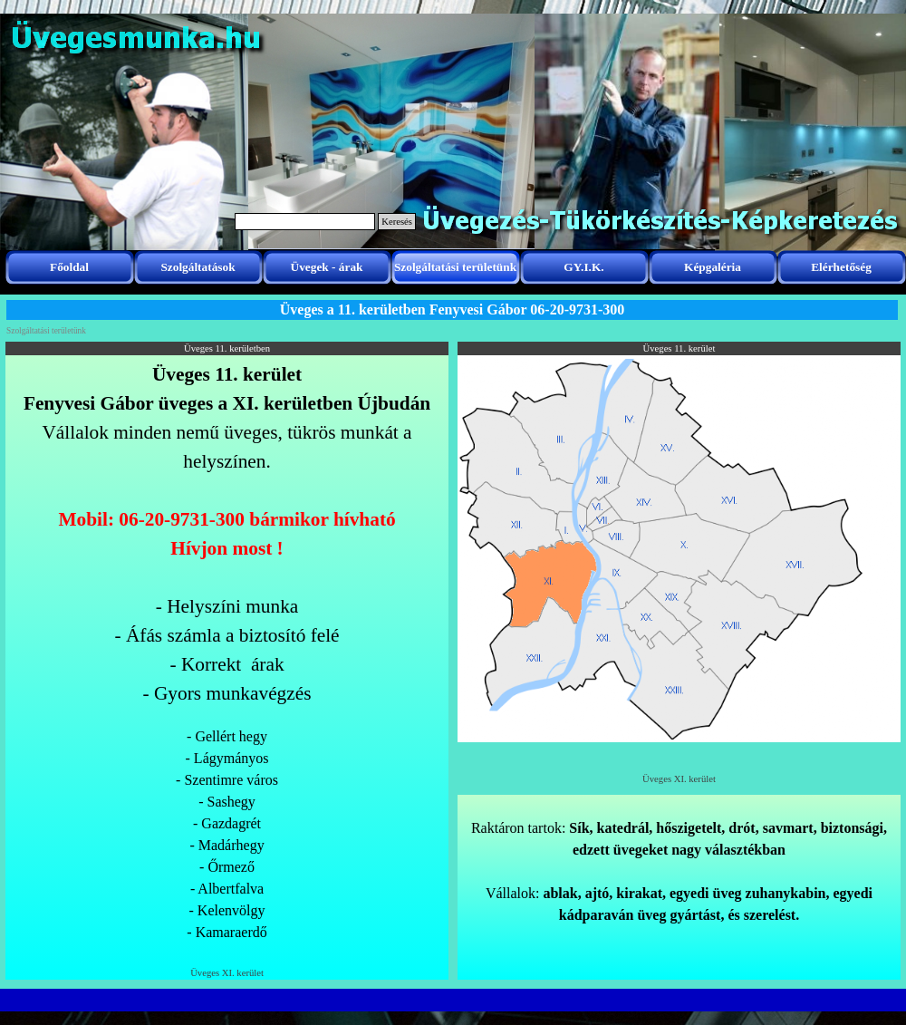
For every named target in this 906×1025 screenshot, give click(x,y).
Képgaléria (712, 267)
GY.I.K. (583, 267)
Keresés (396, 222)
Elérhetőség (841, 267)
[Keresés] (305, 221)
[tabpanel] (227, 661)
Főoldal (69, 267)
